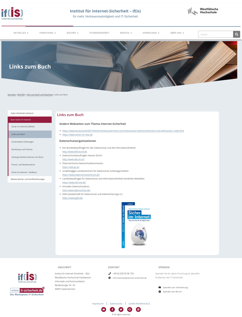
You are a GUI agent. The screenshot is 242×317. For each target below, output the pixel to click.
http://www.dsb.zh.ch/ (73, 159)
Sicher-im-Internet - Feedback (24, 172)
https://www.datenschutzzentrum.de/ (81, 174)
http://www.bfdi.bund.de (74, 151)
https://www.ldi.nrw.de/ (74, 182)
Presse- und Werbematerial (23, 164)
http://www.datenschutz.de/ (76, 190)
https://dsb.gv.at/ (70, 167)
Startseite (12, 94)
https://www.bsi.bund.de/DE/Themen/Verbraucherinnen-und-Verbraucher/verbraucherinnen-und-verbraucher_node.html (123, 130)
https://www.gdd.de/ (72, 197)
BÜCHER (21, 94)
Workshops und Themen (22, 149)
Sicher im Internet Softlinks (23, 126)
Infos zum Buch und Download (40, 94)
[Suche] (236, 34)
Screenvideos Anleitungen (23, 141)
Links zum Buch (18, 134)
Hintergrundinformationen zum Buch (27, 157)
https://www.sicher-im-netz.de (77, 134)
